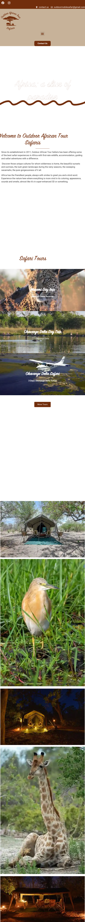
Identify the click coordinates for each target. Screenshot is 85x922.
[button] (42, 34)
